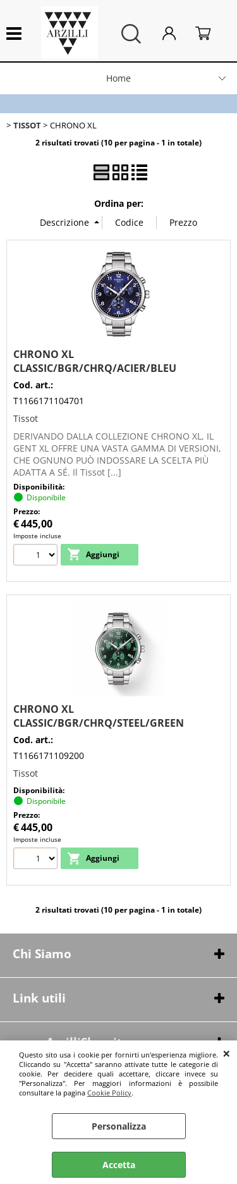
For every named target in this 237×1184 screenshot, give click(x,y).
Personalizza (119, 1126)
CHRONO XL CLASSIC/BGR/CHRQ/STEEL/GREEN (98, 716)
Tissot (25, 418)
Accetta (118, 1165)
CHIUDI (226, 1053)
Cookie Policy (109, 1092)
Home (118, 78)
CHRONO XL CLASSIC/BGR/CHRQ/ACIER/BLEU (94, 361)
